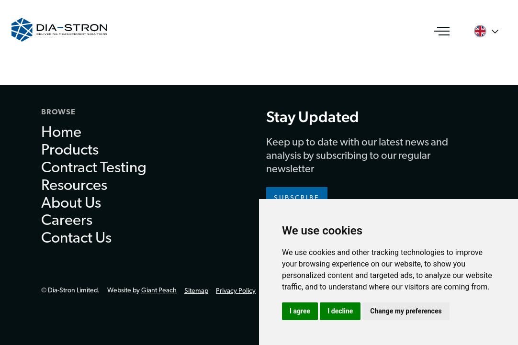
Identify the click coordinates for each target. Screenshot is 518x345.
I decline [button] (340, 311)
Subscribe (297, 198)
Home (61, 133)
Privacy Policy (236, 291)
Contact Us (76, 238)
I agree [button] (300, 311)
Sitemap (196, 291)
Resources (74, 186)
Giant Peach (159, 290)
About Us (71, 203)
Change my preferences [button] (405, 311)
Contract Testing (93, 168)
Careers (66, 221)
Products (70, 150)
